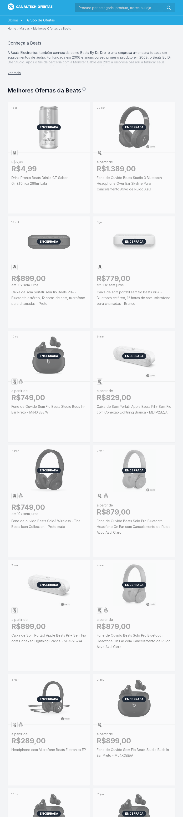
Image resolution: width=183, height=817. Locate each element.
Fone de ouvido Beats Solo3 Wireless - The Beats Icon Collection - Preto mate (46, 524)
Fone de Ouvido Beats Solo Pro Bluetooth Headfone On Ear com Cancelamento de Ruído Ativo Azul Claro (134, 526)
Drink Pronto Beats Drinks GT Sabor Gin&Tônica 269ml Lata (48, 180)
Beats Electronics (24, 53)
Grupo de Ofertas (41, 20)
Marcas (25, 28)
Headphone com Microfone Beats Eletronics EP (48, 750)
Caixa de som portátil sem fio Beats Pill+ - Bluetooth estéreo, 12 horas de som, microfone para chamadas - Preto (48, 298)
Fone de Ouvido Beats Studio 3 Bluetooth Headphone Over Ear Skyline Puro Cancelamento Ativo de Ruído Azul (129, 183)
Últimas (15, 20)
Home (12, 28)
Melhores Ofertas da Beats (52, 28)
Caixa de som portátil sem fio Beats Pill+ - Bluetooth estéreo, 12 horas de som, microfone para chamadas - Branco (133, 298)
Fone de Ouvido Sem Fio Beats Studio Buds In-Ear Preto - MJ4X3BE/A (48, 409)
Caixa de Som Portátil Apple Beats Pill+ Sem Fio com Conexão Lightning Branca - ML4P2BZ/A (134, 409)
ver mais (14, 73)
